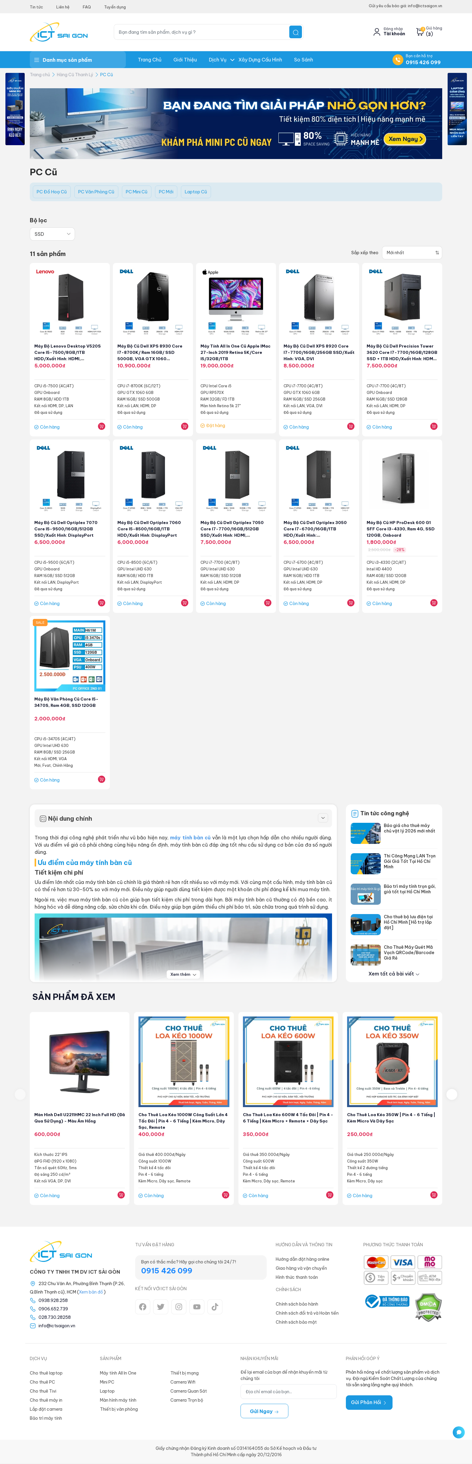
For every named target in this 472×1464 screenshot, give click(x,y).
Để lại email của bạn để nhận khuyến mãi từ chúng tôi (284, 1376)
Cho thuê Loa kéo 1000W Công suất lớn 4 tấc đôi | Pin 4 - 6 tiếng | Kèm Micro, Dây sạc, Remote (179, 1121)
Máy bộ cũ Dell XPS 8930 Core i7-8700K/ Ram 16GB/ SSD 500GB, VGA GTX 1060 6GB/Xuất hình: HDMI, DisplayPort (150, 358)
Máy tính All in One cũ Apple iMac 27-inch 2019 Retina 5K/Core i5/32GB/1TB (231, 352)
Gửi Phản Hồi (369, 1403)
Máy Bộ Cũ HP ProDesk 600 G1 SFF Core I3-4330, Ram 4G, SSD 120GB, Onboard (402, 529)
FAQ (87, 7)
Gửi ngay (264, 1412)
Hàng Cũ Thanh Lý (75, 74)
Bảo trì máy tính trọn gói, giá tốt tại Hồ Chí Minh (410, 889)
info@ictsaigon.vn (57, 1326)
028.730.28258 (55, 1318)
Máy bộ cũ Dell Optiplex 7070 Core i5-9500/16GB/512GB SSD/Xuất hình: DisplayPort (67, 529)
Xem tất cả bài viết (394, 974)
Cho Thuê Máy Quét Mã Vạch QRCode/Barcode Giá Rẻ (409, 953)
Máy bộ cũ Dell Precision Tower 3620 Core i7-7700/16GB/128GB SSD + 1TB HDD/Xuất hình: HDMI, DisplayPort (401, 358)
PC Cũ (106, 74)
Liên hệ (63, 7)
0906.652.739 (53, 1309)
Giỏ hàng (434, 28)
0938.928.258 (53, 1301)
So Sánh (303, 60)
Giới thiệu (185, 60)
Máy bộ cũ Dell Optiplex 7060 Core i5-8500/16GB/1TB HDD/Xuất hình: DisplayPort (150, 529)
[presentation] (20, 1095)
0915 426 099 (423, 62)
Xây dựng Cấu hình (260, 60)
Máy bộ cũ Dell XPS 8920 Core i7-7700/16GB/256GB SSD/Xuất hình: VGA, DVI (317, 352)
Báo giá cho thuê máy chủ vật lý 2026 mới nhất (409, 828)
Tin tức (36, 7)
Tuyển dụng (115, 7)
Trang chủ (149, 60)
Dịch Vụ (217, 60)
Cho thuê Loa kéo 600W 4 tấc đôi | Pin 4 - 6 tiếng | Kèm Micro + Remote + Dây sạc (287, 1121)
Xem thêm (183, 975)
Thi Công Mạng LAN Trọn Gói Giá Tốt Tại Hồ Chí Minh (410, 862)
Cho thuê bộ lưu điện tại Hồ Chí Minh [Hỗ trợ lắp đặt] (408, 923)
